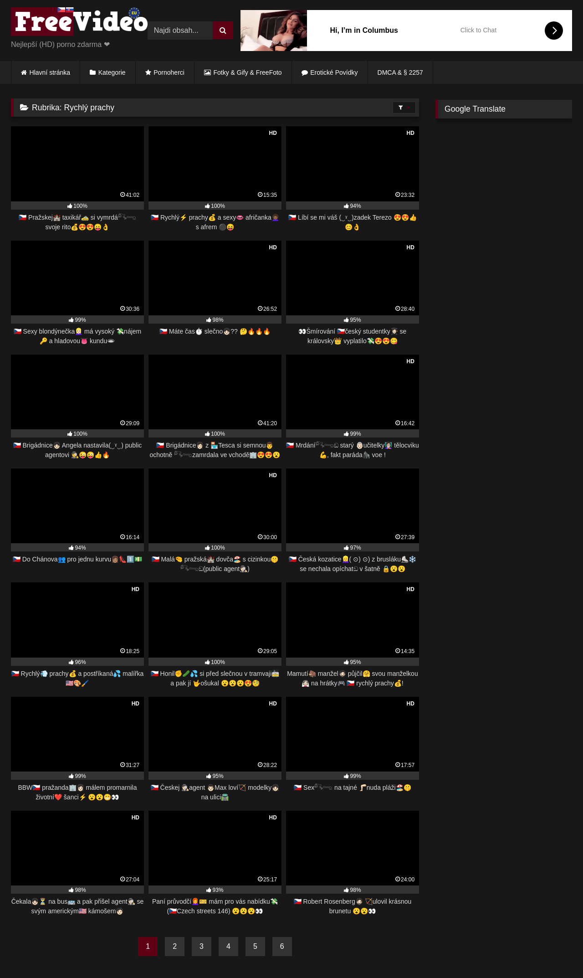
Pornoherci (168, 72)
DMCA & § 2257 (400, 72)
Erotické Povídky (334, 72)
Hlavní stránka (50, 72)
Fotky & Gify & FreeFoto (248, 72)
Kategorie (112, 72)
